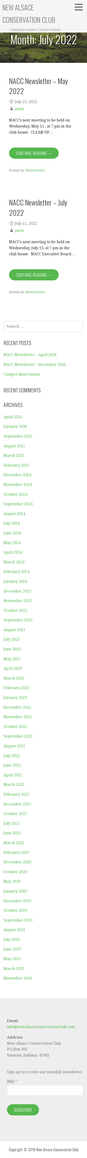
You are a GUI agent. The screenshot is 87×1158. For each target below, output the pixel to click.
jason (19, 109)
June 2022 (12, 765)
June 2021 (12, 833)
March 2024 (13, 562)
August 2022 (14, 746)
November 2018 (17, 978)
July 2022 (11, 756)
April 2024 (12, 552)
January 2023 (15, 697)
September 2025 (17, 436)
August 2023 (14, 630)
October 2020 (15, 872)
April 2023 (12, 668)
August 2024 (14, 514)
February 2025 (16, 465)
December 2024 (17, 475)
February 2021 (16, 852)
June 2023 (12, 649)
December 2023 (17, 591)
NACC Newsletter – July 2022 (38, 207)
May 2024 (11, 543)
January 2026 (15, 426)
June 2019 (12, 949)
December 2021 (17, 804)
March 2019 (13, 968)
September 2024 (17, 504)
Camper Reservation (21, 374)
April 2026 (12, 417)
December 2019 (17, 901)
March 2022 (13, 784)
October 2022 (15, 726)
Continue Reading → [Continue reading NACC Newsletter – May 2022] (34, 153)
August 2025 (14, 446)
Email (12, 1081)
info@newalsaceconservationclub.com (41, 1027)
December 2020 (17, 862)
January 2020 (15, 891)
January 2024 (15, 581)
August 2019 (14, 930)
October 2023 (15, 610)
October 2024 (15, 494)
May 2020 (11, 881)
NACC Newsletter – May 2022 (38, 85)
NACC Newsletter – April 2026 (30, 355)
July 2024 (11, 523)
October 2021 (15, 813)
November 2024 (17, 484)
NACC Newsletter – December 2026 (34, 364)
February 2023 (16, 688)
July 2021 (11, 823)
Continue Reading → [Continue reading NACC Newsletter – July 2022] (34, 275)
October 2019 (15, 910)
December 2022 (17, 707)
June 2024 (12, 533)
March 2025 (13, 455)
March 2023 (13, 678)
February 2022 (16, 794)
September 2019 (17, 920)
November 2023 (17, 601)
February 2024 (16, 571)
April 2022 (12, 775)
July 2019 (11, 939)
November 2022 (17, 717)
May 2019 (11, 959)
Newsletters (35, 170)
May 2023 (11, 659)
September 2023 (17, 620)
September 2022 (17, 736)
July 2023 (11, 639)
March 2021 (13, 843)
